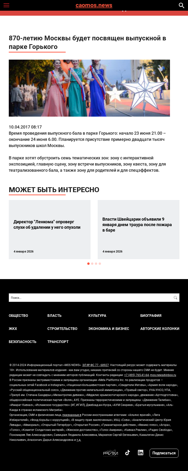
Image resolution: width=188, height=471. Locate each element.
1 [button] (88, 263)
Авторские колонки (159, 328)
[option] (49, 229)
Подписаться (164, 452)
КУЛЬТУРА (97, 315)
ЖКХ (13, 328)
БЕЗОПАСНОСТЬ (22, 341)
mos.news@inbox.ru (163, 375)
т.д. (79, 440)
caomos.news (94, 5)
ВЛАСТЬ (54, 315)
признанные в (71, 415)
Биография (150, 315)
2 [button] (92, 263)
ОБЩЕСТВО (18, 315)
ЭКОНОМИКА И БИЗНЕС (108, 328)
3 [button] (96, 263)
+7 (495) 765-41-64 (136, 375)
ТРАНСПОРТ (58, 341)
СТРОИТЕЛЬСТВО (62, 328)
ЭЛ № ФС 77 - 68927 (95, 365)
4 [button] (100, 263)
